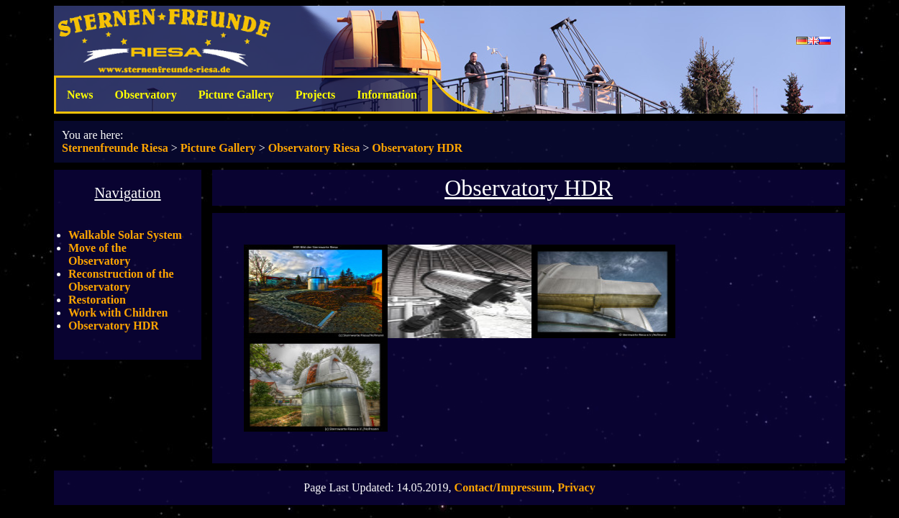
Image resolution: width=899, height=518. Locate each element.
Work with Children (118, 312)
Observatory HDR (417, 148)
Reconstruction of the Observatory (121, 280)
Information (387, 94)
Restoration (97, 300)
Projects (316, 94)
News (80, 94)
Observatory (145, 94)
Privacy (576, 487)
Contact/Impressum (503, 487)
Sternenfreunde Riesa (115, 148)
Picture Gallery (236, 94)
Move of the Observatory (99, 254)
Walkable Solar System (125, 235)
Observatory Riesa (314, 148)
